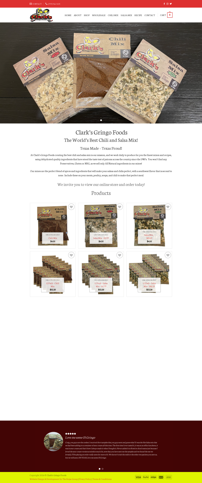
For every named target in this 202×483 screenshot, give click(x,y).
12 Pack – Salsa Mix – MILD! (149, 285)
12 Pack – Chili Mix (52, 285)
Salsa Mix (126, 15)
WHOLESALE (98, 15)
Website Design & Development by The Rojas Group (54, 478)
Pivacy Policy (85, 478)
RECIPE (138, 15)
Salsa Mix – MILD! (149, 236)
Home (68, 15)
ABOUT (77, 15)
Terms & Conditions (102, 478)
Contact (149, 15)
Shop (87, 15)
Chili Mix (113, 15)
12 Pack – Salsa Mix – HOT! (101, 285)
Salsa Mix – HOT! (101, 237)
